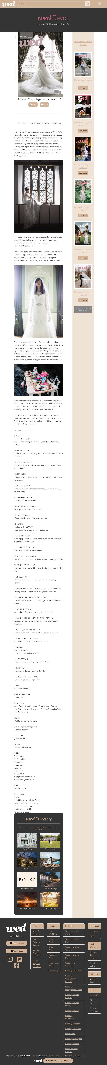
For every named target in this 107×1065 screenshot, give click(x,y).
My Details (94, 931)
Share (33, 104)
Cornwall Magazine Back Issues (37, 953)
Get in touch (17, 951)
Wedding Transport (72, 1023)
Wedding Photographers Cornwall (70, 979)
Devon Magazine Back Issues (37, 964)
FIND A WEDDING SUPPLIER (58, 1060)
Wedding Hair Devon (73, 971)
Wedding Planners (72, 1043)
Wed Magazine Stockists (36, 942)
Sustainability (53, 971)
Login (92, 936)
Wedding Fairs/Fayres (73, 1038)
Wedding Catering (72, 1010)
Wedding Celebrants (73, 1028)
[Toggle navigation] (99, 3)
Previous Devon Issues (83, 43)
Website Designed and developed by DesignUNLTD (67, 1056)
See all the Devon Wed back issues (83, 309)
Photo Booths (70, 1033)
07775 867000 (17, 943)
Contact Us (94, 995)
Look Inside (83, 88)
